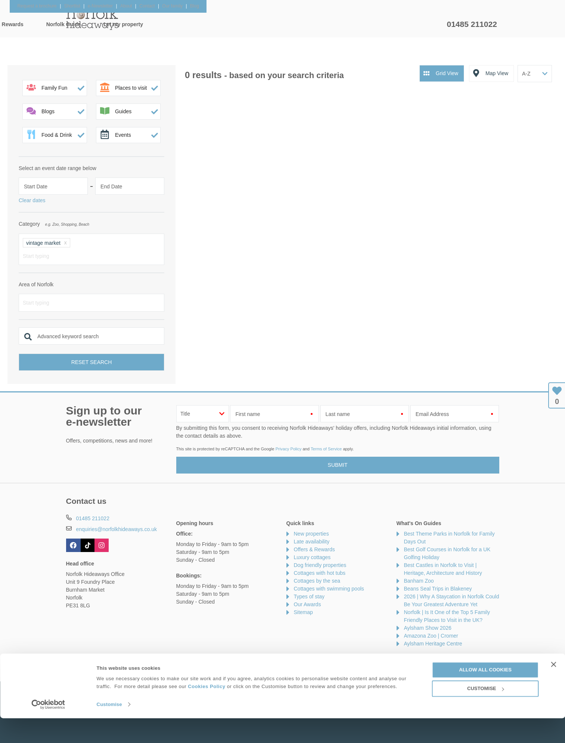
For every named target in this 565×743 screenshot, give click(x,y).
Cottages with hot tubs (320, 573)
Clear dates (32, 200)
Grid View (447, 73)
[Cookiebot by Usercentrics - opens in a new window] (48, 729)
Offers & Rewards (294, 24)
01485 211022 (472, 24)
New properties (311, 534)
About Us (105, 659)
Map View (496, 73)
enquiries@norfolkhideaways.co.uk (116, 529)
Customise (109, 729)
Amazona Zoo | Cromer (431, 636)
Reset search (91, 362)
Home (137, 24)
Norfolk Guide (356, 24)
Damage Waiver (144, 659)
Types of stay (309, 596)
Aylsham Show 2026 (427, 628)
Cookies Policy (206, 711)
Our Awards (307, 604)
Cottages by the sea (317, 581)
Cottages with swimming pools (329, 589)
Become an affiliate (240, 659)
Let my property (415, 24)
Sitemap (303, 612)
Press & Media (190, 659)
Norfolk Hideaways (92, 18)
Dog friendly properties (320, 565)
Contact (75, 659)
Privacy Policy (289, 449)
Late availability (312, 542)
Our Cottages (183, 24)
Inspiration (236, 24)
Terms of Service (326, 449)
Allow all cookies (485, 694)
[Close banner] (553, 689)
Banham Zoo (419, 581)
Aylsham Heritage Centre (433, 644)
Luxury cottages (312, 557)
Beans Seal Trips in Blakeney (438, 589)
